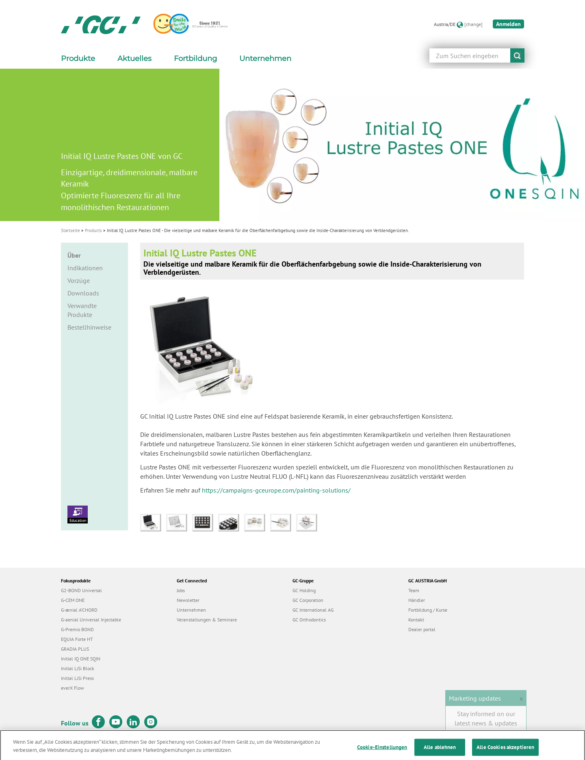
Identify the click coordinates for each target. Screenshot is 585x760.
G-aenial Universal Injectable (91, 620)
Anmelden (508, 24)
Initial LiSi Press (77, 678)
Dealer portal (422, 629)
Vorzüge (78, 280)
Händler (416, 600)
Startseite (70, 230)
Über (74, 255)
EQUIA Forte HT (77, 639)
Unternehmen (191, 610)
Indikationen (85, 268)
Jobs (181, 590)
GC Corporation (307, 600)
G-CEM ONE (72, 600)
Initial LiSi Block (77, 668)
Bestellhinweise (89, 327)
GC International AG (313, 610)
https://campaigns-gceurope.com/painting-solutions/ (276, 490)
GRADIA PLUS (75, 649)
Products (93, 230)
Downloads (83, 293)
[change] (473, 24)
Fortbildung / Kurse (427, 610)
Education (77, 514)
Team (413, 590)
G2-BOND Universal (81, 590)
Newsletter (188, 600)
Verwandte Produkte (82, 310)
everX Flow (72, 688)
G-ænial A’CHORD (79, 610)
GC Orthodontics (309, 620)
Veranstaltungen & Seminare (207, 620)
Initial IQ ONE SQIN (80, 659)
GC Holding (304, 590)
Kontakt (416, 620)
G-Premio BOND (77, 629)
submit (517, 55)
